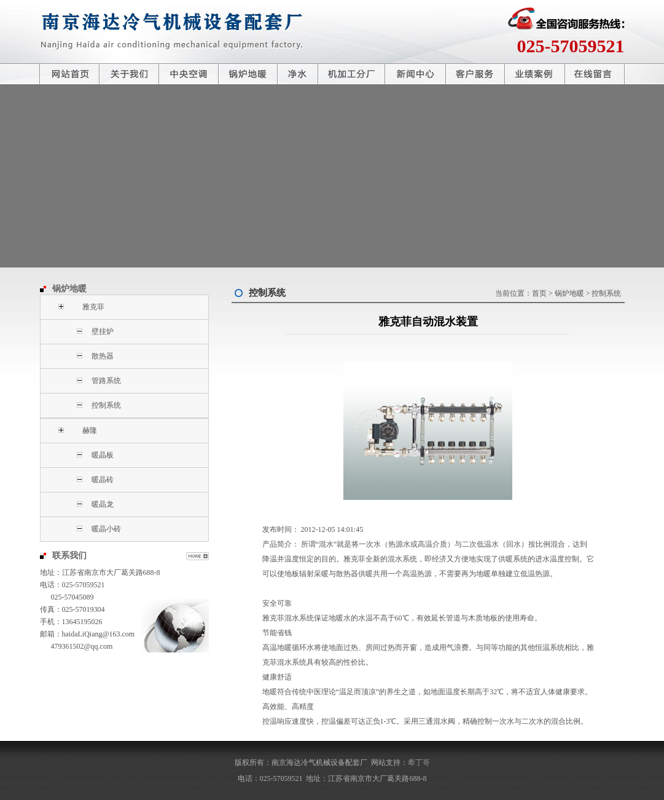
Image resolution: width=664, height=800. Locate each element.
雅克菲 (93, 307)
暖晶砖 (103, 479)
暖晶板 (103, 455)
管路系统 (106, 380)
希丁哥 (419, 762)
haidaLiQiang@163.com (98, 634)
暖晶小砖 (106, 529)
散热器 (103, 356)
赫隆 (89, 430)
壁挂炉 (103, 331)
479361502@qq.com (82, 646)
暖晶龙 (103, 504)
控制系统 (106, 405)
